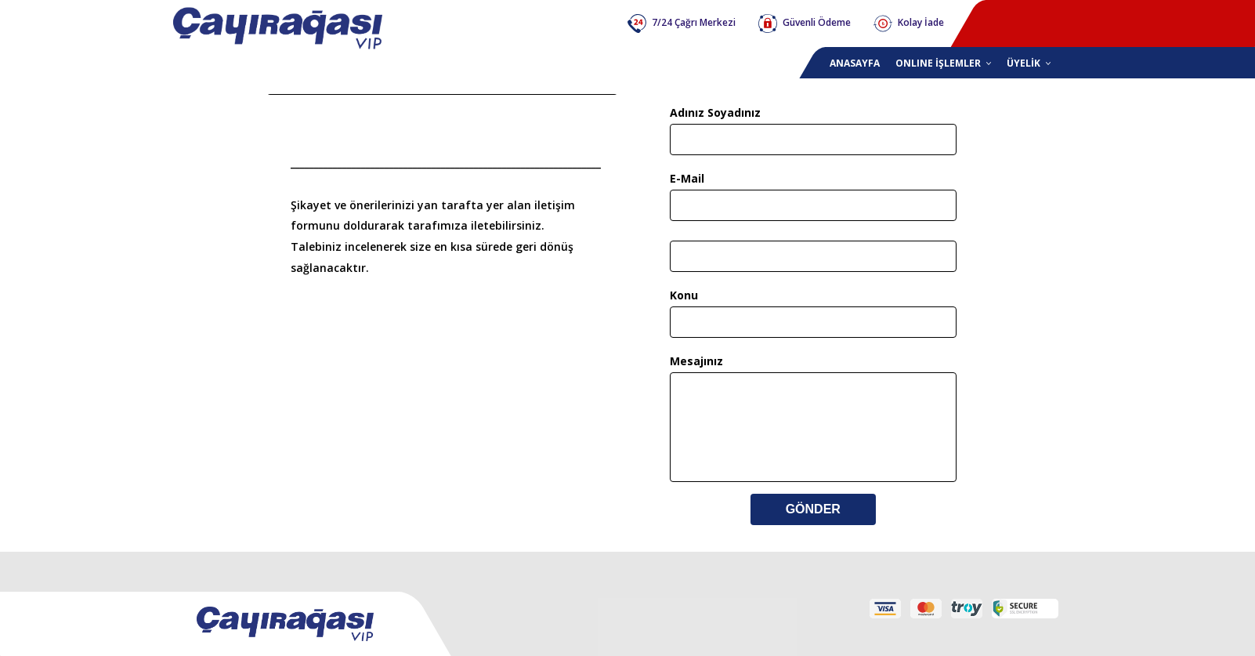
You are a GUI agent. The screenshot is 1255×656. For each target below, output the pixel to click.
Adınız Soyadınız (715, 112)
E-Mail (687, 178)
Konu (684, 295)
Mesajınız (696, 360)
